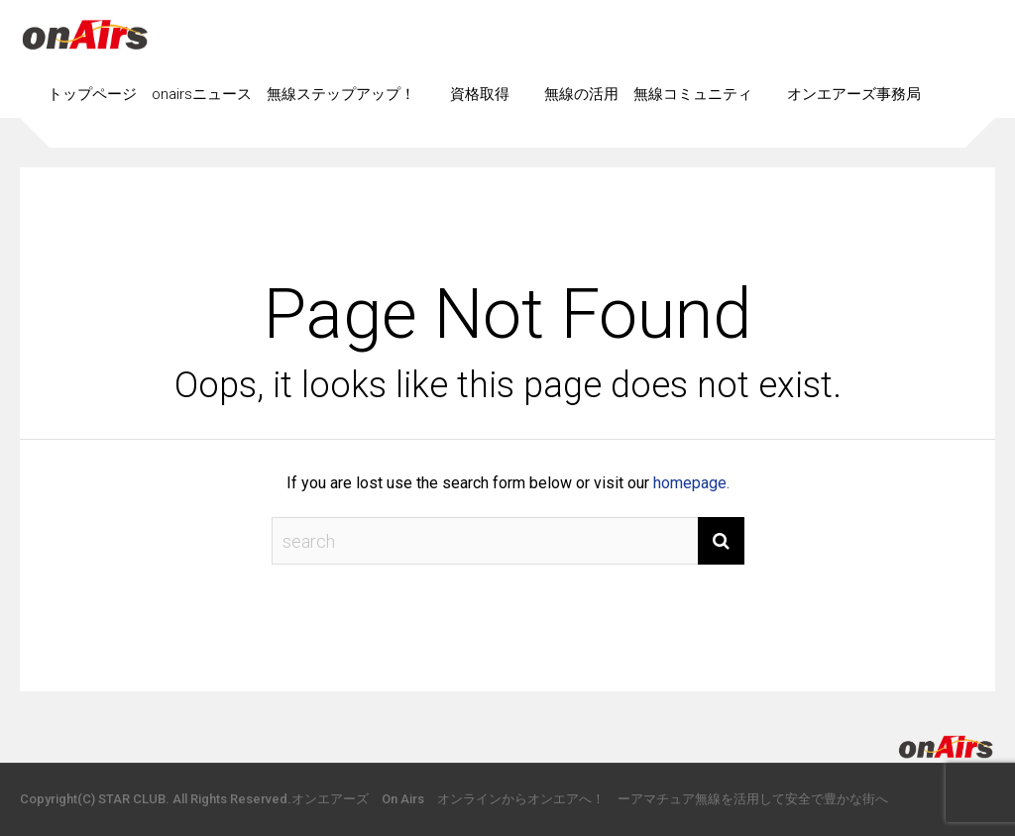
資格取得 (479, 94)
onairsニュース (202, 94)
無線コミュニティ (692, 94)
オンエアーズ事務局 (854, 94)
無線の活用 (581, 94)
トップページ (92, 94)
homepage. (691, 482)
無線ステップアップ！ (341, 94)
